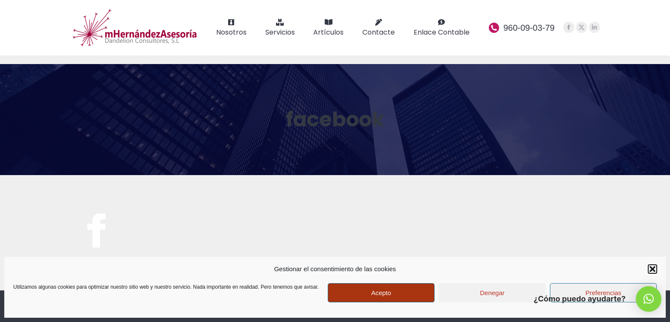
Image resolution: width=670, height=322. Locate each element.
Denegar (492, 292)
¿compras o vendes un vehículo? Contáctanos (150, 4)
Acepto (381, 292)
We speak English (558, 4)
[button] (652, 269)
